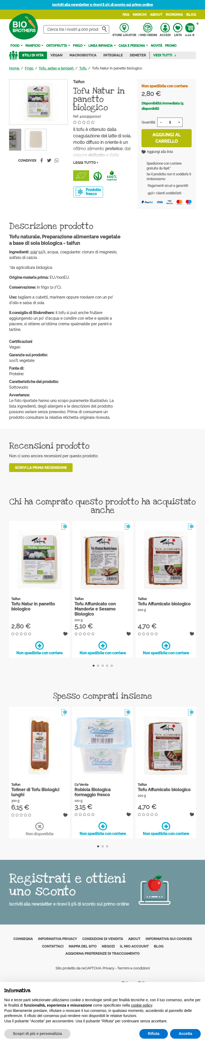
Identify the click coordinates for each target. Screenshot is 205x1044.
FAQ (126, 15)
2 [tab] (98, 665)
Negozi (108, 946)
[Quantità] (170, 122)
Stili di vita (33, 55)
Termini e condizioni (133, 968)
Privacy (108, 968)
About (156, 15)
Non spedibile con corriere (39, 648)
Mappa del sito (83, 946)
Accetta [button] (185, 1033)
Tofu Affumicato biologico (164, 603)
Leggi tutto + (85, 163)
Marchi (140, 15)
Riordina (174, 15)
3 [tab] (102, 665)
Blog (191, 15)
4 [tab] (107, 665)
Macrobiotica (82, 55)
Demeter (138, 55)
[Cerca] (76, 29)
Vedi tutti (164, 55)
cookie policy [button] (141, 1005)
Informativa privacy (57, 939)
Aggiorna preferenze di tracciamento (102, 954)
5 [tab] (111, 665)
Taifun (78, 82)
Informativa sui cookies (168, 939)
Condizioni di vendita (102, 939)
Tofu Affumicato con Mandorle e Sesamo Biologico (95, 609)
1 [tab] (93, 665)
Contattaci (53, 946)
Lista (177, 30)
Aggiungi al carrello (166, 138)
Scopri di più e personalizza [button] (37, 1033)
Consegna (23, 939)
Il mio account (134, 946)
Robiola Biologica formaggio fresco (92, 792)
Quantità (148, 122)
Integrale (113, 55)
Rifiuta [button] (154, 1033)
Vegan (56, 55)
